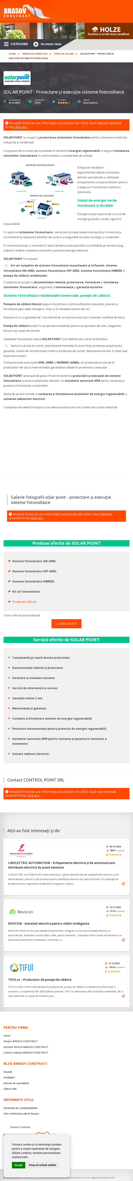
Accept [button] (18, 1165)
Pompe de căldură (24, 602)
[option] (66, 31)
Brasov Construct (20, 1123)
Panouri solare (64, 53)
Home (12, 53)
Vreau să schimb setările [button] (42, 1165)
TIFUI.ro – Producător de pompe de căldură (39, 976)
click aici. (21, 127)
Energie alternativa (35, 53)
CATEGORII (16, 44)
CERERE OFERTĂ (66, 624)
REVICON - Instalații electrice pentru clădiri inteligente (48, 921)
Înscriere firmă (47, 44)
